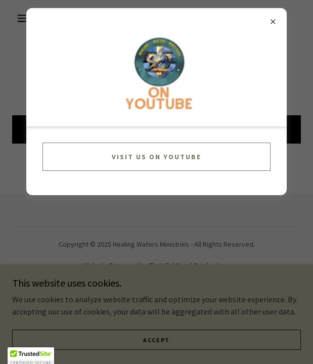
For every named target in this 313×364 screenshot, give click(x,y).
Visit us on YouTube (156, 156)
